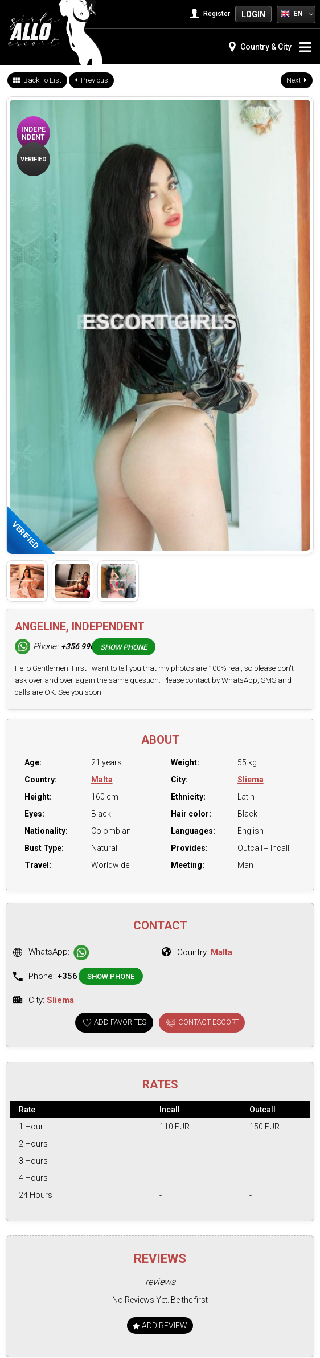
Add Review (160, 1325)
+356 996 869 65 (91, 646)
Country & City (260, 46)
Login (253, 14)
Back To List (37, 80)
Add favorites (120, 1022)
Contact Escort (208, 1022)
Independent (33, 133)
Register (211, 13)
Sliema (250, 779)
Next (296, 80)
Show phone (123, 647)
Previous (91, 80)
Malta (102, 779)
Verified (33, 159)
